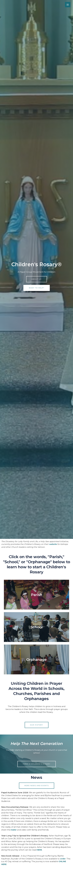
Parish (36, 594)
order (63, 859)
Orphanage (36, 659)
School (36, 627)
